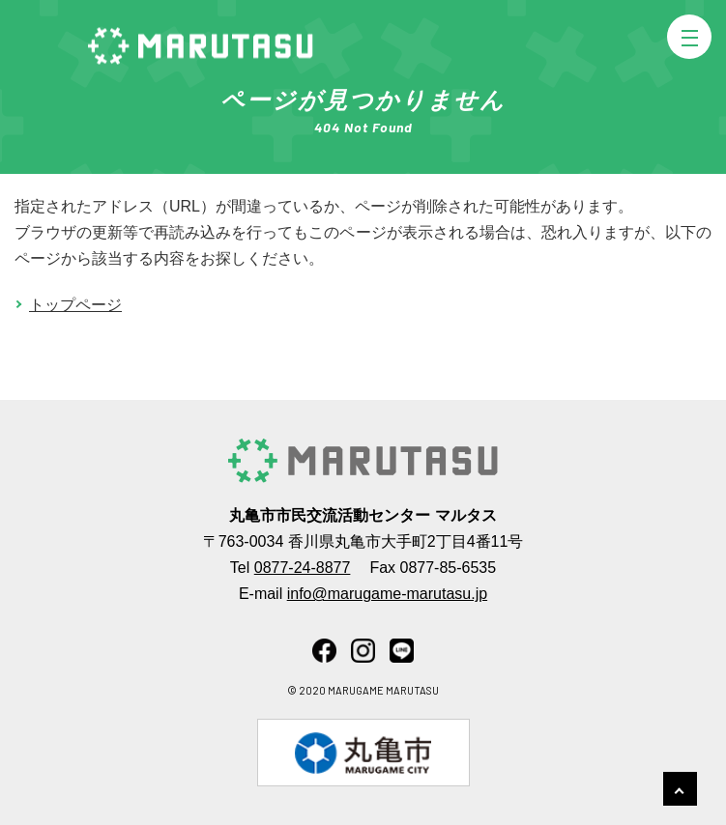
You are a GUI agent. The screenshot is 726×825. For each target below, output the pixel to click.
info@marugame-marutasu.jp (387, 593)
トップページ (75, 305)
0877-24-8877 (302, 567)
